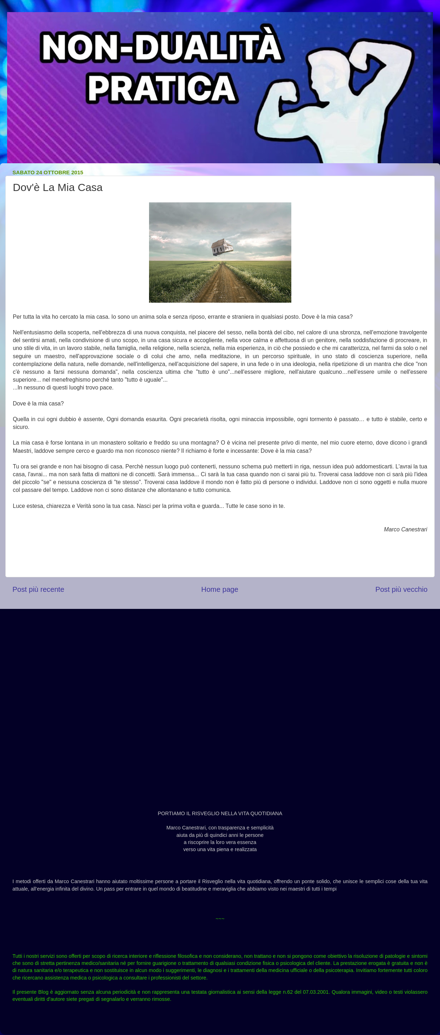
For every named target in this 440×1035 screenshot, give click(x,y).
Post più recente (38, 589)
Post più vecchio (401, 589)
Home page (219, 589)
